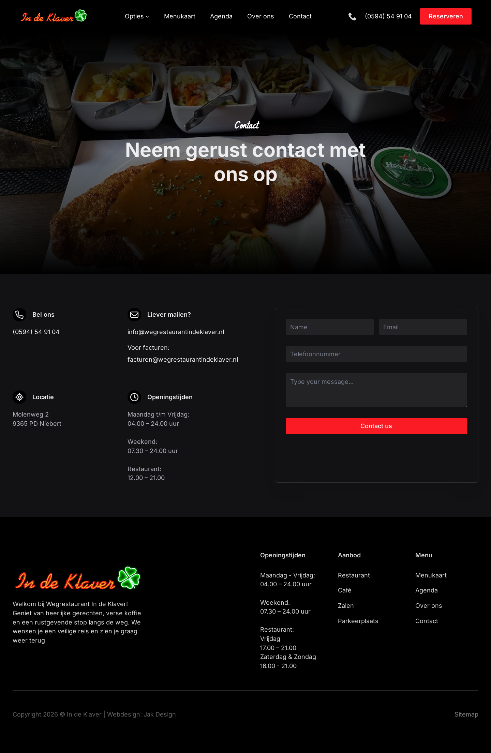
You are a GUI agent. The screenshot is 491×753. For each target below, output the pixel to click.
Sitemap (466, 714)
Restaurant (354, 575)
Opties (134, 16)
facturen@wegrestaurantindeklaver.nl (183, 359)
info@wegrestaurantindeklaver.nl (176, 331)
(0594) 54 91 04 (388, 16)
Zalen (346, 605)
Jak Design (160, 714)
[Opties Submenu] (146, 16)
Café (345, 590)
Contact (300, 16)
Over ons (260, 16)
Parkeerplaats (358, 620)
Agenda (221, 16)
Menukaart (179, 16)
